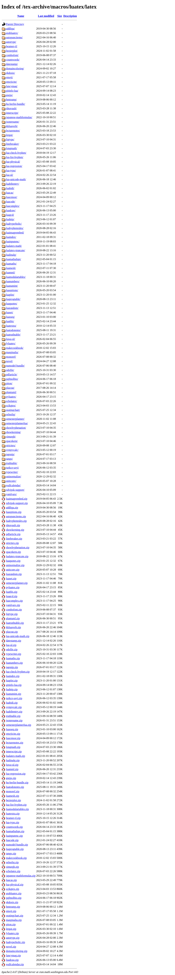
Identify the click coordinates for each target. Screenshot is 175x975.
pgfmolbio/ (12, 378)
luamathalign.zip (15, 831)
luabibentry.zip (14, 711)
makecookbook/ (14, 347)
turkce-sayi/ (12, 467)
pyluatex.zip (12, 587)
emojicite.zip (13, 733)
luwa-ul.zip (12, 764)
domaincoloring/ (15, 68)
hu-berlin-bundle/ (15, 104)
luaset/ (9, 312)
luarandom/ (12, 308)
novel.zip (11, 946)
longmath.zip (13, 747)
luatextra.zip (13, 813)
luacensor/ (11, 197)
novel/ (9, 361)
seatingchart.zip (14, 915)
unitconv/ (11, 480)
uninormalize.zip (15, 565)
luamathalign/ (13, 259)
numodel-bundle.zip (17, 844)
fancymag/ (12, 86)
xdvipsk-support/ (15, 489)
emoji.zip (11, 911)
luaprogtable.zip (15, 849)
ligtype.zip (12, 614)
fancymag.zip (13, 955)
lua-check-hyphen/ (16, 152)
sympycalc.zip (14, 707)
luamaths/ (11, 263)
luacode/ (10, 201)
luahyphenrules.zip (16, 520)
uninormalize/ (13, 476)
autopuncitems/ (14, 37)
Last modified (46, 15)
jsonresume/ (12, 121)
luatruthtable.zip (15, 622)
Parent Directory (15, 24)
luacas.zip (11, 880)
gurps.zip (11, 778)
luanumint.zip (13, 693)
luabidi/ (10, 188)
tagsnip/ (10, 454)
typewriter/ (12, 472)
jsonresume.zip (14, 720)
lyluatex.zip (12, 933)
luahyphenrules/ (14, 228)
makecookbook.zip (16, 857)
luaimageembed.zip (16, 498)
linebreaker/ (12, 143)
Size (59, 15)
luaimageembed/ (15, 232)
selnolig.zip (12, 862)
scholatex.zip (13, 871)
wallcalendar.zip (15, 964)
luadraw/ (11, 210)
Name (20, 15)
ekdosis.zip (12, 902)
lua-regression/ (14, 166)
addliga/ (10, 28)
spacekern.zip (13, 551)
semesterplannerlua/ (17, 423)
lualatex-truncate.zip (17, 556)
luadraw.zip (12, 959)
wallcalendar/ (13, 485)
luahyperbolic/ (14, 223)
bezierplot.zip (13, 800)
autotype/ (11, 41)
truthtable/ (11, 463)
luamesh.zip (12, 795)
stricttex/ (11, 445)
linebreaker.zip (14, 538)
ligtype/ (10, 139)
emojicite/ (11, 81)
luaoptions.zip (13, 512)
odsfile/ (10, 370)
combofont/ (12, 55)
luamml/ (10, 272)
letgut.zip (11, 928)
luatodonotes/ (13, 330)
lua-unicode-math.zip (17, 636)
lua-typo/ (11, 170)
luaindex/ (11, 237)
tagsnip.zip (12, 667)
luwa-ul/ (10, 339)
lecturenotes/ (13, 130)
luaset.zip (11, 578)
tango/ (9, 458)
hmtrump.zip (13, 906)
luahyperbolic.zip (15, 942)
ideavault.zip (13, 525)
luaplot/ (10, 294)
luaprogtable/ (13, 299)
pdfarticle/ (11, 374)
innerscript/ (12, 112)
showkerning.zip (15, 529)
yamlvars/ (11, 494)
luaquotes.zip (13, 560)
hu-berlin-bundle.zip (17, 782)
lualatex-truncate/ (15, 250)
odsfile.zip (11, 649)
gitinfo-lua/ (12, 90)
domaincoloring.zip (16, 951)
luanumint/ (12, 285)
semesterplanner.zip (17, 582)
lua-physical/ (13, 161)
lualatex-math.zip (15, 755)
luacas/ (10, 192)
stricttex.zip (12, 543)
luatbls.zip (11, 591)
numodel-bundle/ (15, 365)
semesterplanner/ (15, 418)
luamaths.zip (13, 658)
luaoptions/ (12, 290)
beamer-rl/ (11, 46)
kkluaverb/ (12, 126)
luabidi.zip (12, 702)
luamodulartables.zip (17, 809)
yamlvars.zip (13, 605)
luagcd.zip (11, 596)
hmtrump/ (11, 99)
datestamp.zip (13, 640)
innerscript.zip (14, 751)
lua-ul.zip (11, 645)
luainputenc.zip (14, 835)
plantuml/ (11, 392)
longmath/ (11, 148)
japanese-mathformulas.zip (21, 875)
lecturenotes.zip (14, 742)
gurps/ (9, 95)
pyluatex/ (11, 396)
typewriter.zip (13, 653)
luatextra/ (11, 325)
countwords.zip (14, 826)
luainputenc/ (12, 241)
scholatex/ (11, 401)
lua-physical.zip (14, 884)
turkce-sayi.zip (14, 698)
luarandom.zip (14, 574)
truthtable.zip (13, 716)
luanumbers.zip (14, 662)
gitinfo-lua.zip (14, 684)
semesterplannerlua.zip (18, 724)
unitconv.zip (12, 569)
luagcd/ (10, 214)
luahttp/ (10, 219)
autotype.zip (12, 937)
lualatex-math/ (14, 245)
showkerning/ (13, 432)
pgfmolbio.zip (13, 897)
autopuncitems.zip (16, 516)
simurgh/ (11, 436)
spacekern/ (12, 441)
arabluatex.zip (13, 893)
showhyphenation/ (16, 427)
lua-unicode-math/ (16, 179)
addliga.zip (12, 507)
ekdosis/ (10, 72)
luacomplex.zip (14, 600)
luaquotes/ (11, 303)
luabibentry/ (12, 183)
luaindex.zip (12, 676)
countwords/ (12, 59)
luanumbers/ (12, 281)
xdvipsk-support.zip (17, 503)
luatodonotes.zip (15, 786)
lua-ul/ (9, 174)
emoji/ (9, 77)
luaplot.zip (12, 680)
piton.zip (11, 924)
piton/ (9, 383)
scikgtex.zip (12, 888)
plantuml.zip (13, 618)
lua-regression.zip (15, 773)
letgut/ (9, 135)
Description (70, 15)
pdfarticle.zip (13, 534)
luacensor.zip (13, 738)
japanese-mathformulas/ (19, 117)
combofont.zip (14, 609)
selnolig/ (10, 414)
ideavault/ (11, 108)
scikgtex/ (11, 405)
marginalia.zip (14, 920)
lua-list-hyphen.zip (16, 804)
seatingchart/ (13, 410)
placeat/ (10, 387)
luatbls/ (10, 321)
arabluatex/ (12, 33)
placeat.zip (12, 631)
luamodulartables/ (16, 276)
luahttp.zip (12, 689)
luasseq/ (10, 316)
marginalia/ (12, 352)
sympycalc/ (12, 449)
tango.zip (11, 853)
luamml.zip (12, 769)
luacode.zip (12, 840)
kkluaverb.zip (13, 627)
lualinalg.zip (13, 760)
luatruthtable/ (13, 334)
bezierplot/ (12, 50)
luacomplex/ (12, 206)
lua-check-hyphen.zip (18, 671)
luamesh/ (11, 268)
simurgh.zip (12, 866)
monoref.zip (12, 791)
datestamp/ (12, 64)
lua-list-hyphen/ (14, 157)
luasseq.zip (12, 729)
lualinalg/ (11, 254)
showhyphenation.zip (17, 547)
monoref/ (11, 356)
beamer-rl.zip (13, 818)
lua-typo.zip (12, 822)
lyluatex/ (11, 343)
